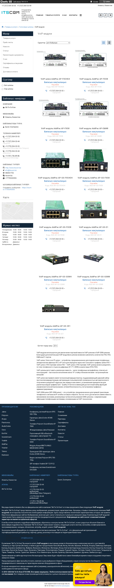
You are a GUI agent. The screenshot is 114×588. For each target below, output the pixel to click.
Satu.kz (67, 584)
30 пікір (95, 1)
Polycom (5, 415)
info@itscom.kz (11, 170)
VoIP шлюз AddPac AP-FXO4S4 (55, 79)
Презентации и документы (13, 55)
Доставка (61, 426)
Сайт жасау (17, 1)
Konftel (4, 433)
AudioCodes (6, 426)
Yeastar (5, 448)
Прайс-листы (8, 42)
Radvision (5, 455)
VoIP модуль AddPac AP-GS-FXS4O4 (55, 178)
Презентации (63, 440)
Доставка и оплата (10, 72)
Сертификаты (63, 422)
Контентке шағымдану (62, 586)
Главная (39, 15)
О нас (64, 15)
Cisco (4, 430)
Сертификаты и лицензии (13, 63)
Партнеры (61, 419)
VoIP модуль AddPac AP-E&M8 (93, 128)
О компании (62, 415)
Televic (4, 451)
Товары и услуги (52, 15)
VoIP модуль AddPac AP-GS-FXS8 (94, 178)
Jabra (4, 412)
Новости (6, 47)
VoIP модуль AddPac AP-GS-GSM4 (55, 277)
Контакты (73, 15)
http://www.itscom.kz (13, 168)
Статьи (5, 51)
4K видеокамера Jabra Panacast (42, 430)
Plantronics (6, 422)
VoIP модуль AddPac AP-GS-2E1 (55, 326)
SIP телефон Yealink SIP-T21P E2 (42, 464)
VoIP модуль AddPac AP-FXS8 (55, 128)
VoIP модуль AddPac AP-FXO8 (93, 79)
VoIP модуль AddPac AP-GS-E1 (93, 227)
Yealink (4, 440)
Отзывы (6, 67)
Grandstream (7, 437)
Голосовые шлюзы (26, 27)
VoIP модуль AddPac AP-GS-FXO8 (55, 227)
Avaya (4, 419)
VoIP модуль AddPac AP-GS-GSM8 (93, 277)
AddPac (5, 444)
